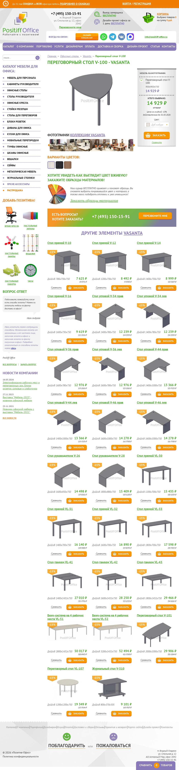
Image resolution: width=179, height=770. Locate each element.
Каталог (8, 46)
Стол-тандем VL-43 (149, 562)
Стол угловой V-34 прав (107, 296)
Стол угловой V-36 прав (63, 349)
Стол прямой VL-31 (60, 509)
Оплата (90, 46)
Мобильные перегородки (23, 140)
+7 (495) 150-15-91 (66, 13)
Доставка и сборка (110, 46)
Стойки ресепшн (17, 109)
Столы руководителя (20, 96)
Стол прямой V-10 (59, 243)
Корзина (163, 14)
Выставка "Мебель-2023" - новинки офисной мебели (17, 399)
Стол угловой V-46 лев (152, 402)
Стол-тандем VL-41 (60, 562)
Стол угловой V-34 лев (152, 296)
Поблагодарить (66, 745)
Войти (126, 3)
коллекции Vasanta (87, 135)
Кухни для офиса (18, 134)
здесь (13, 348)
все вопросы (10, 364)
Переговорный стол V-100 (158, 81)
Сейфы (11, 165)
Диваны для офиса (19, 127)
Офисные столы (17, 90)
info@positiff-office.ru (156, 36)
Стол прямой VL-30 (149, 456)
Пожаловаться (113, 745)
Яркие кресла (12, 226)
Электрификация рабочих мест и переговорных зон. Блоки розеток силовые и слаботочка (21, 385)
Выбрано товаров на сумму (166, 19)
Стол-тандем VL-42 (105, 562)
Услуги (59, 46)
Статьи (155, 46)
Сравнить (157, 142)
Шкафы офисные (17, 152)
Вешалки (12, 159)
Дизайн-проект (137, 46)
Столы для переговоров (22, 115)
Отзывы (99, 727)
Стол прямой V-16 (59, 296)
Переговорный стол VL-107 (65, 669)
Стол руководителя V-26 (63, 456)
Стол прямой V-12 (104, 243)
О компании (25, 46)
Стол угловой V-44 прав (152, 349)
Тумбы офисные (17, 146)
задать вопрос (28, 364)
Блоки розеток (16, 121)
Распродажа (15, 190)
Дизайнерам (74, 46)
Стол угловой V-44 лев (62, 402)
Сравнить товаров (155, 765)
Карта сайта (135, 727)
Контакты (168, 46)
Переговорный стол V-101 (154, 615)
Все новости (9, 418)
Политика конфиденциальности (21, 756)
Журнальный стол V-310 (108, 669)
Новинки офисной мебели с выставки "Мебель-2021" (18, 411)
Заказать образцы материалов (94, 200)
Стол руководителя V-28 (108, 456)
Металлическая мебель (21, 171)
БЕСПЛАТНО (109, 15)
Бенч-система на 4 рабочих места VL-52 (110, 617)
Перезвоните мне (70, 27)
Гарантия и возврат (116, 727)
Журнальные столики (21, 177)
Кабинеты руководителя (22, 84)
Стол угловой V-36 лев (107, 349)
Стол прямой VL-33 (149, 509)
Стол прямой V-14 (149, 243)
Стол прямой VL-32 (105, 509)
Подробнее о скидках (75, 4)
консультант (87, 36)
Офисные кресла (17, 102)
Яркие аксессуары (18, 184)
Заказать (159, 135)
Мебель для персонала (21, 77)
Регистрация (142, 3)
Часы (30, 281)
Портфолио (44, 46)
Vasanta (133, 233)
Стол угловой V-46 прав (107, 402)
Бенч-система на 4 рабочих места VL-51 (65, 617)
